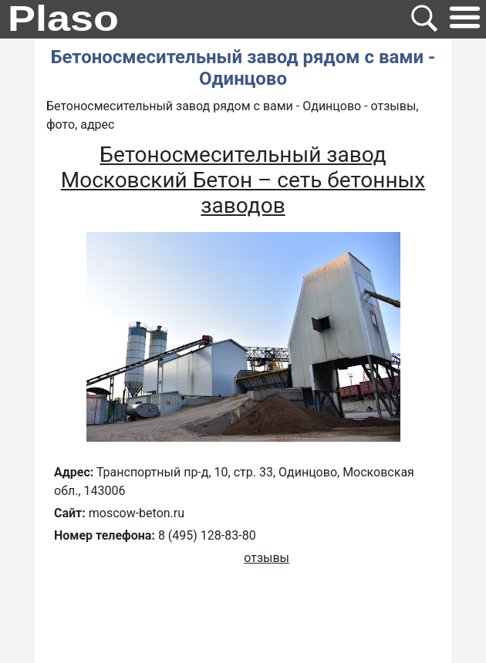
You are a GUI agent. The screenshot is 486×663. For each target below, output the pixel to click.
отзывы (266, 557)
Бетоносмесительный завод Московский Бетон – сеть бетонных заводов (243, 180)
